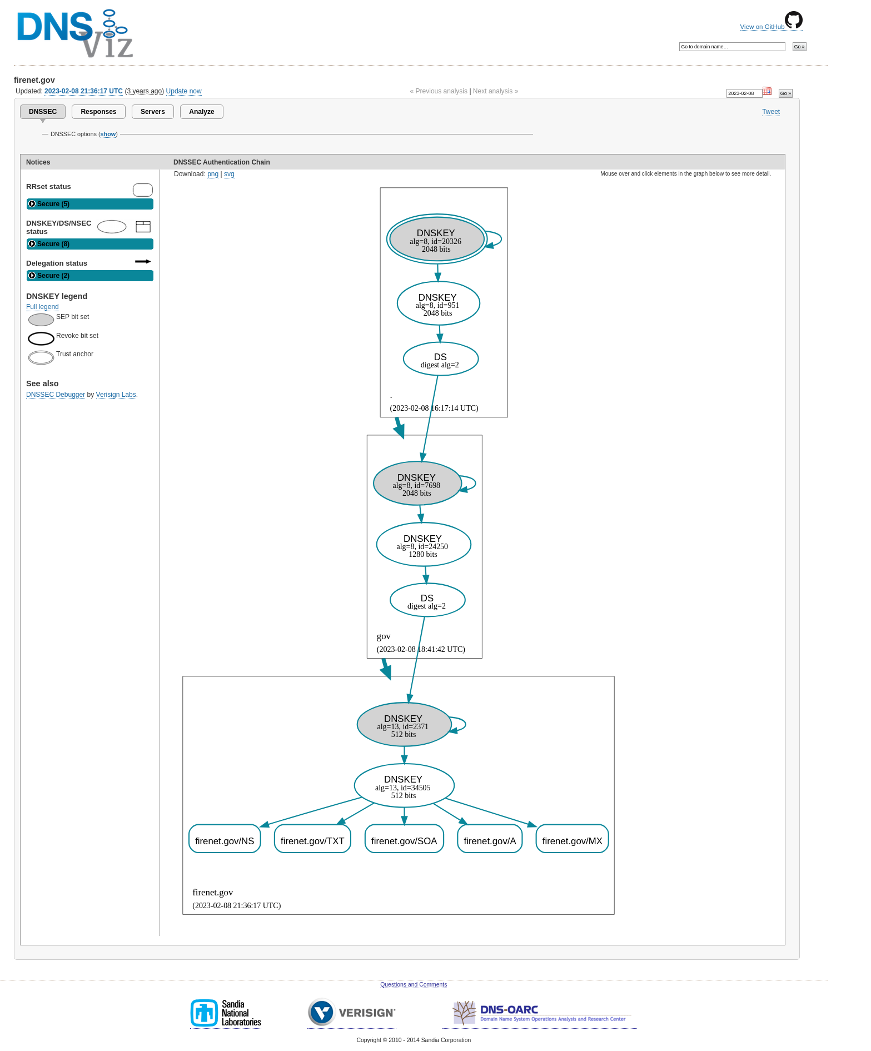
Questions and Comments (413, 985)
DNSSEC (43, 112)
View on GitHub (771, 26)
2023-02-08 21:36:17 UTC (83, 91)
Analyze (201, 112)
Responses (98, 112)
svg (229, 174)
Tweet (771, 112)
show (108, 134)
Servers (153, 112)
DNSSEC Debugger (55, 395)
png (212, 174)
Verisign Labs (116, 395)
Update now (184, 91)
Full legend (42, 307)
